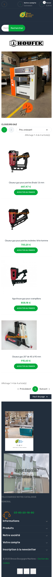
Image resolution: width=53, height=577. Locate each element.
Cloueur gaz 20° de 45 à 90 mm (26, 357)
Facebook (20, 571)
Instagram (26, 571)
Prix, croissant (34, 130)
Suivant (45, 389)
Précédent (23, 389)
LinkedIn (33, 571)
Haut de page (41, 396)
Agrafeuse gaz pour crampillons (26, 299)
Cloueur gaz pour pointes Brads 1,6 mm (26, 182)
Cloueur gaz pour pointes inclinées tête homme (26, 241)
